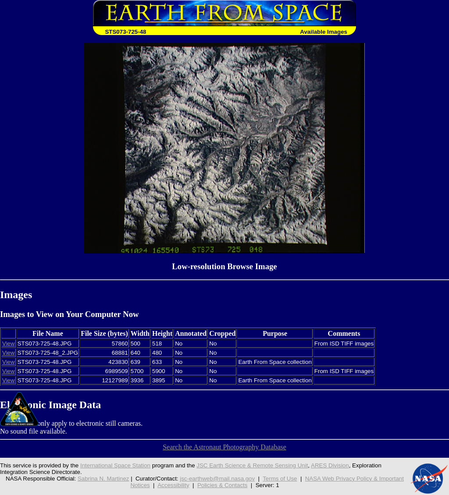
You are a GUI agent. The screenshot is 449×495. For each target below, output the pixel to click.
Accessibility (173, 485)
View (8, 343)
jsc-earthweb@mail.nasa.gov (217, 478)
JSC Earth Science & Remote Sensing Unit (252, 465)
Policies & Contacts (222, 485)
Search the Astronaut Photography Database (224, 447)
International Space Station (115, 465)
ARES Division (330, 465)
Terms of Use (280, 478)
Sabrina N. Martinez (103, 478)
